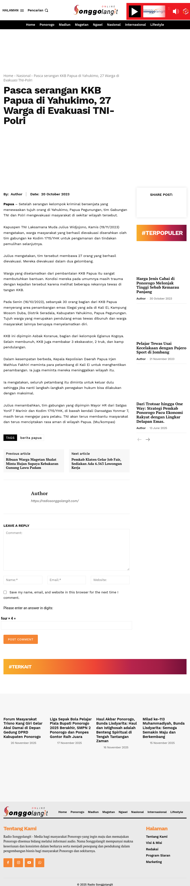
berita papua (31, 438)
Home (8, 75)
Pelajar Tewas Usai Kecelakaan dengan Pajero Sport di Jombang (162, 348)
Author (16, 194)
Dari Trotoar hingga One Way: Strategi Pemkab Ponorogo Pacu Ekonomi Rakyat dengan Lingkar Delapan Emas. (160, 412)
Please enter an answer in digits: (28, 608)
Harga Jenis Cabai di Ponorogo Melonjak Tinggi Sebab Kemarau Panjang (158, 285)
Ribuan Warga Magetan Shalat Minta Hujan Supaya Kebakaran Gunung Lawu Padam (32, 463)
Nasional (24, 75)
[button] (38, 10)
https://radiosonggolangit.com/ (55, 501)
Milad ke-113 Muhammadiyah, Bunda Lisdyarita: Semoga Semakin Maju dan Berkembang (161, 726)
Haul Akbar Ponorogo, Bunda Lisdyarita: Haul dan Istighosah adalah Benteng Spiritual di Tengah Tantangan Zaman (117, 726)
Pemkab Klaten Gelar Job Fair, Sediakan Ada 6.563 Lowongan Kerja (96, 463)
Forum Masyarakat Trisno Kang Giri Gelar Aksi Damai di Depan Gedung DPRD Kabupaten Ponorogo (24, 725)
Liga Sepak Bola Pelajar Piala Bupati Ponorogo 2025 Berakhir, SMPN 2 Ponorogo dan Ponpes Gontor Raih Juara (71, 726)
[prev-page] (140, 440)
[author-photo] (6, 736)
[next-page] (147, 440)
